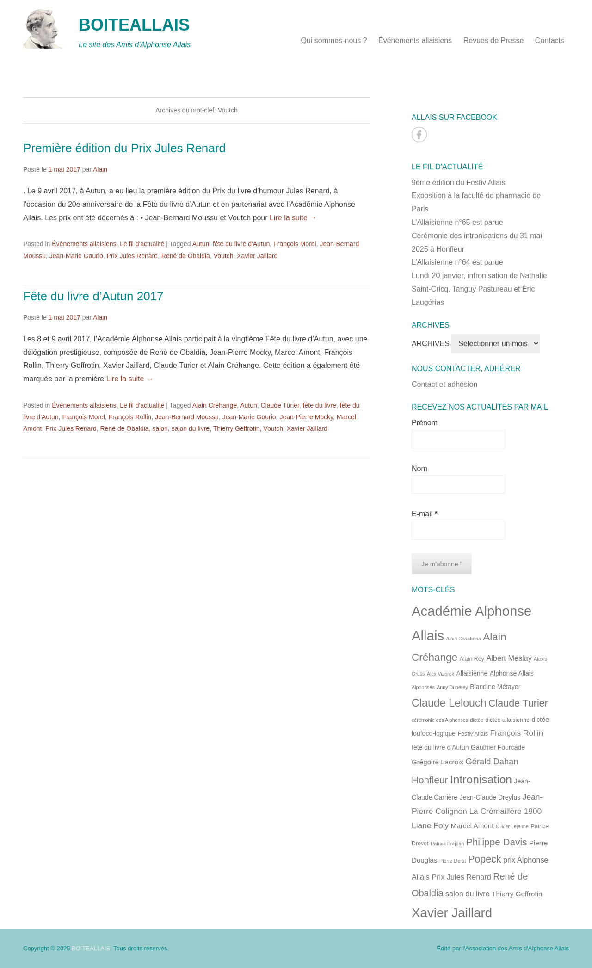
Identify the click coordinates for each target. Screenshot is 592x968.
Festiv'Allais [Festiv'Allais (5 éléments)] (473, 734)
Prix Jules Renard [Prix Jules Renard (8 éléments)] (461, 877)
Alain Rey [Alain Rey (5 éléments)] (472, 659)
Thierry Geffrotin (236, 428)
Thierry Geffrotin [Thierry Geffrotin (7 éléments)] (517, 894)
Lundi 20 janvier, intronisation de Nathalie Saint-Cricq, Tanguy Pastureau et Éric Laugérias (479, 289)
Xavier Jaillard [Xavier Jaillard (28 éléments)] (452, 913)
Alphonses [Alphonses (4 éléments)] (423, 687)
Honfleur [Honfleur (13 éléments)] (430, 780)
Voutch (224, 256)
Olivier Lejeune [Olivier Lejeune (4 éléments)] (512, 826)
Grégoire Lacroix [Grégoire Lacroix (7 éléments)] (437, 762)
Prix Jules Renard (132, 256)
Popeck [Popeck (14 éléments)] (484, 859)
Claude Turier (280, 405)
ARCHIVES (431, 343)
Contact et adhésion (444, 384)
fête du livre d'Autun (241, 244)
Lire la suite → (293, 218)
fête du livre (319, 405)
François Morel (294, 244)
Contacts (549, 40)
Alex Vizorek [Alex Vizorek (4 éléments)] (440, 673)
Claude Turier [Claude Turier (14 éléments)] (518, 703)
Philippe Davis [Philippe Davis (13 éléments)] (496, 842)
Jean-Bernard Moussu (187, 417)
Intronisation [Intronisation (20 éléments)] (481, 779)
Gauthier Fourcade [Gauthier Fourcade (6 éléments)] (498, 747)
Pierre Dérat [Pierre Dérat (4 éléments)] (452, 860)
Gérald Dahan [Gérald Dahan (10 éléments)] (492, 761)
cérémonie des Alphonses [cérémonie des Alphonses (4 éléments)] (440, 720)
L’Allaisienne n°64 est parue (457, 262)
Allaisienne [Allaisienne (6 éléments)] (471, 673)
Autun (201, 244)
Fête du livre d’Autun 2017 (93, 296)
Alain (100, 169)
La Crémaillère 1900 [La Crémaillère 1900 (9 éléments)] (505, 811)
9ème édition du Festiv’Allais (459, 182)
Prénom (425, 423)
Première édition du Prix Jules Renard (124, 148)
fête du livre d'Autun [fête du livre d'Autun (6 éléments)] (440, 747)
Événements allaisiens (415, 40)
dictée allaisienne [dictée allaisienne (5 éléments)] (507, 720)
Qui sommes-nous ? (334, 40)
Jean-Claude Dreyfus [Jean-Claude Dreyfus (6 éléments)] (490, 797)
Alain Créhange (214, 405)
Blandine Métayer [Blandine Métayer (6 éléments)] (495, 686)
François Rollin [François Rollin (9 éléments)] (516, 733)
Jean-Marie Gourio (76, 256)
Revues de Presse (493, 40)
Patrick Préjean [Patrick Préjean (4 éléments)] (447, 843)
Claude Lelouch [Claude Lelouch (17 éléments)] (449, 703)
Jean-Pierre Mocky (306, 417)
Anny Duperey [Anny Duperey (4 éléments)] (452, 687)
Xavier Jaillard (257, 256)
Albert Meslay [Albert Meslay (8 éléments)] (509, 658)
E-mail (425, 514)
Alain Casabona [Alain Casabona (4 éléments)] (463, 638)
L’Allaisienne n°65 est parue (457, 222)
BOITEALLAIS (134, 24)
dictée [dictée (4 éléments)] (476, 720)
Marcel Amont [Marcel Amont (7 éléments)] (472, 826)
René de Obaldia (185, 256)
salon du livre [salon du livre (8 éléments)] (467, 893)
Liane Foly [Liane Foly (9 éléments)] (430, 825)
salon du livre (191, 428)
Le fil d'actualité (142, 244)
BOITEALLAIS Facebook (419, 134)
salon (159, 428)
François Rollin (130, 417)
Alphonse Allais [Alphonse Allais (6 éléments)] (512, 673)
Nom (419, 468)
